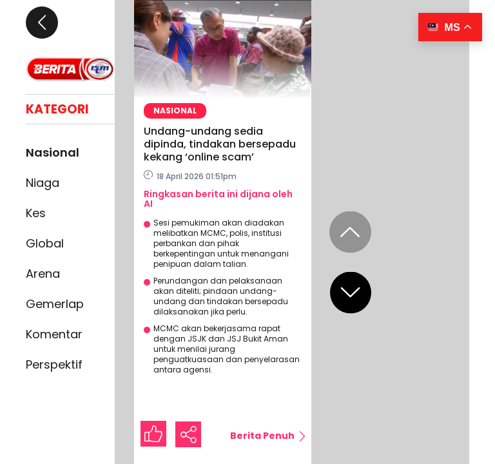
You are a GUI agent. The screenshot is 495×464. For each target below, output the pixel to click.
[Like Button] (153, 433)
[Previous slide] (350, 232)
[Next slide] (350, 292)
